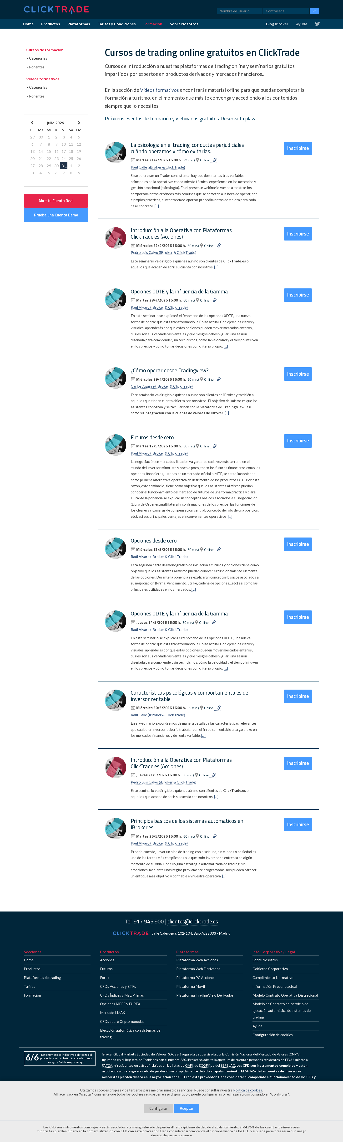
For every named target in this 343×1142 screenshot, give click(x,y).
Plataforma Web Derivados (198, 969)
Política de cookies (247, 1090)
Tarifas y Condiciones (117, 23)
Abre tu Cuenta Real (56, 201)
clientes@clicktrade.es (192, 921)
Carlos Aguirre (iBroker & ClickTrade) (162, 386)
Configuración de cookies (272, 1035)
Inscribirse (301, 146)
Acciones (107, 960)
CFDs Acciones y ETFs (118, 986)
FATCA (107, 1065)
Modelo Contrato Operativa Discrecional (285, 995)
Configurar (158, 1108)
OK (314, 10)
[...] (157, 206)
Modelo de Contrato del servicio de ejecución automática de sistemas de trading (281, 1010)
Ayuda (301, 23)
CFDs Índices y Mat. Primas (122, 995)
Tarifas (29, 986)
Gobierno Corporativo (270, 969)
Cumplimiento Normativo (272, 977)
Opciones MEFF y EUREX (120, 1004)
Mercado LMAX (112, 1012)
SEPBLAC (228, 1065)
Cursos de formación (44, 49)
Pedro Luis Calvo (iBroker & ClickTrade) (163, 252)
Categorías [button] (36, 58)
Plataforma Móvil (190, 986)
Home (28, 23)
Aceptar (187, 1108)
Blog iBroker (277, 23)
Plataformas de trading (42, 977)
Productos (50, 23)
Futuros (106, 969)
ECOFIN (205, 1065)
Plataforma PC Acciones (195, 977)
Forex (104, 977)
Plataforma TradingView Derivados (205, 995)
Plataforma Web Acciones (197, 960)
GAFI (189, 1065)
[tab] (56, 57)
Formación (152, 23)
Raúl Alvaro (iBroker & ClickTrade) (159, 307)
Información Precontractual (274, 986)
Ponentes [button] (35, 67)
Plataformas (79, 23)
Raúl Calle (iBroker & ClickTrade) (158, 167)
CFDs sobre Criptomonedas (122, 1021)
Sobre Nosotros (184, 23)
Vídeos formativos (43, 79)
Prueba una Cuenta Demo (56, 215)
